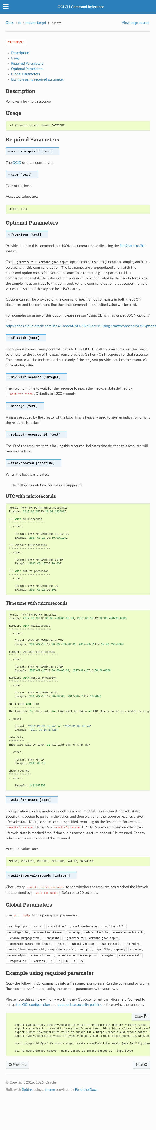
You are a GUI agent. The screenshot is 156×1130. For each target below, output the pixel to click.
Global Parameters (25, 74)
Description (20, 53)
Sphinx (27, 1089)
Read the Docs (86, 1089)
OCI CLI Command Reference (81, 7)
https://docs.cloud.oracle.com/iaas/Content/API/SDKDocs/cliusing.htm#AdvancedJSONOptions (81, 326)
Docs (10, 23)
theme (50, 1089)
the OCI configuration (33, 1004)
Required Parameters (27, 63)
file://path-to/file (132, 246)
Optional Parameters (27, 69)
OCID (16, 162)
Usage (16, 58)
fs (19, 23)
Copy (141, 1016)
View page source (135, 23)
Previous (17, 1064)
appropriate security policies (80, 1004)
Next (141, 1064)
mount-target (35, 23)
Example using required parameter (37, 79)
